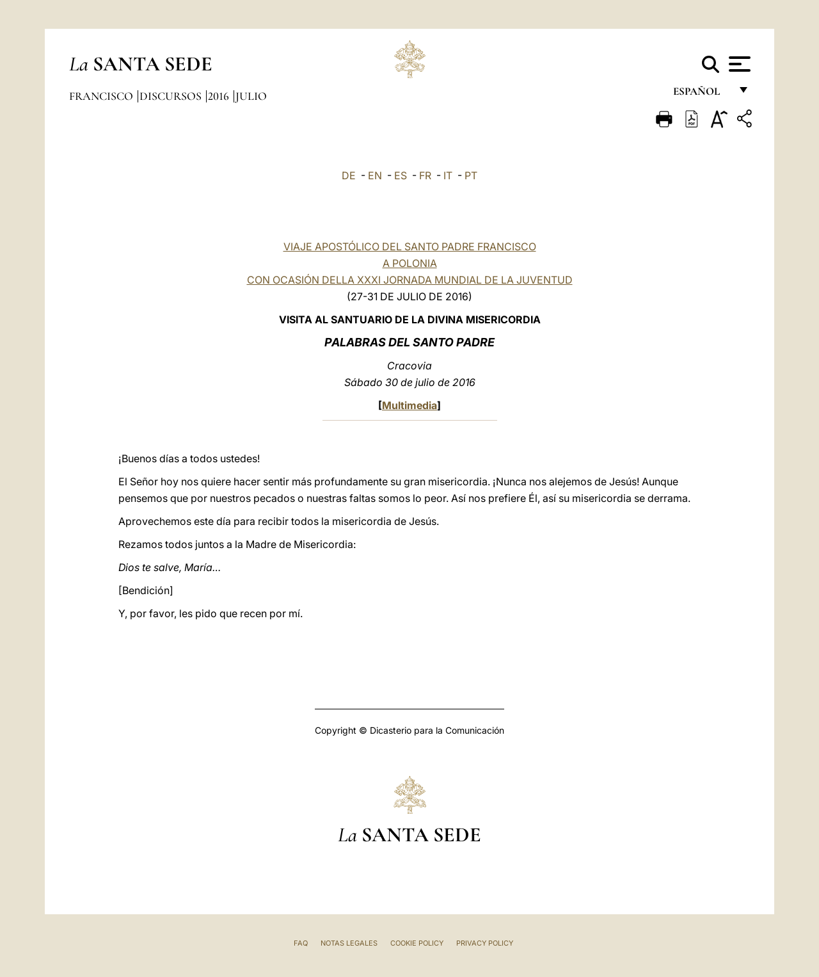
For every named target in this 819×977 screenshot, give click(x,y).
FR (425, 175)
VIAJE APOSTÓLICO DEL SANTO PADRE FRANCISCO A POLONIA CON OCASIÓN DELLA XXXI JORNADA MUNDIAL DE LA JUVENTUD (410, 263)
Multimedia (409, 405)
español (701, 94)
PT (471, 175)
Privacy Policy (484, 943)
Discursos (171, 96)
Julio (251, 96)
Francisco (102, 96)
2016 (220, 96)
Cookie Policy (416, 943)
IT (447, 175)
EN (375, 175)
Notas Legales (349, 943)
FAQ (301, 943)
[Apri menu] (738, 64)
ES (400, 175)
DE (349, 175)
